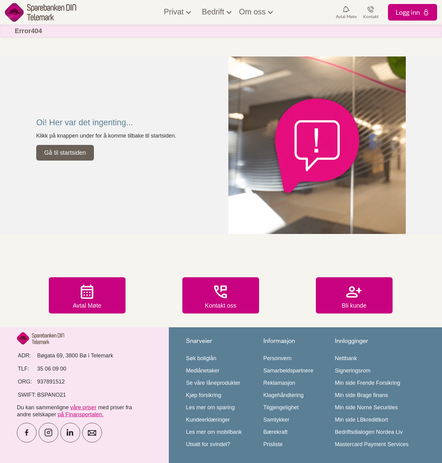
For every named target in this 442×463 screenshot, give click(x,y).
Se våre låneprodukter (213, 383)
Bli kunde (354, 296)
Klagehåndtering (283, 395)
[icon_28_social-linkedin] (70, 432)
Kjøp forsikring (203, 395)
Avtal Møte (87, 296)
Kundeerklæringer (208, 420)
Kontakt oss (220, 296)
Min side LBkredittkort (361, 420)
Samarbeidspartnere (288, 371)
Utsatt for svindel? (208, 444)
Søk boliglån (201, 358)
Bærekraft (275, 432)
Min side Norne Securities (366, 407)
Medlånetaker (202, 371)
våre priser (83, 407)
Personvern (277, 358)
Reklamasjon (279, 383)
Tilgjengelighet (281, 407)
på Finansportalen (80, 414)
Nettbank (346, 358)
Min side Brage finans (361, 395)
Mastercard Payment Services (372, 444)
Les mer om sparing (210, 407)
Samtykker (276, 420)
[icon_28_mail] (92, 432)
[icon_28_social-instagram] (48, 432)
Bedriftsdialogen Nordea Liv (369, 432)
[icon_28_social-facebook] (27, 432)
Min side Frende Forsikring (367, 383)
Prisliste (273, 444)
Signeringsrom (352, 371)
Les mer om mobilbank (214, 432)
